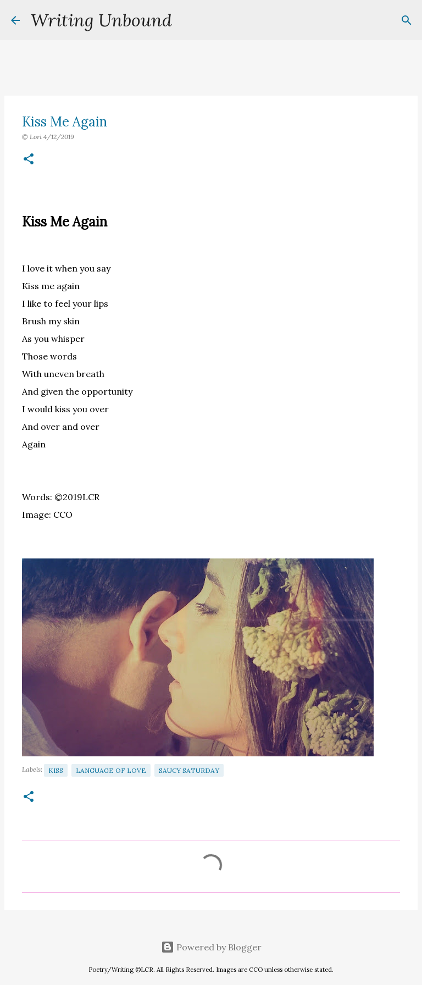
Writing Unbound (101, 20)
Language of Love (111, 770)
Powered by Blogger (211, 947)
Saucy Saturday (189, 770)
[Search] (187, 20)
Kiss (55, 770)
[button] (28, 159)
